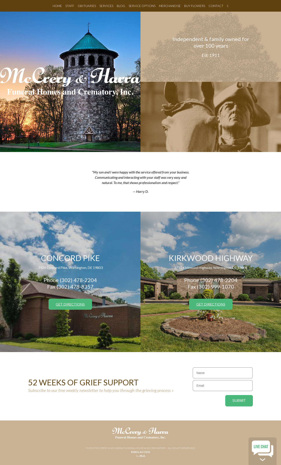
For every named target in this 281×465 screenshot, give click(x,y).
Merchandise (170, 6)
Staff (69, 6)
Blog (121, 6)
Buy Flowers (194, 6)
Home (57, 6)
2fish (142, 456)
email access (140, 452)
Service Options (142, 6)
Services (106, 6)
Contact (216, 6)
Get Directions (70, 304)
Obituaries (87, 6)
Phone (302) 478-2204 (70, 280)
